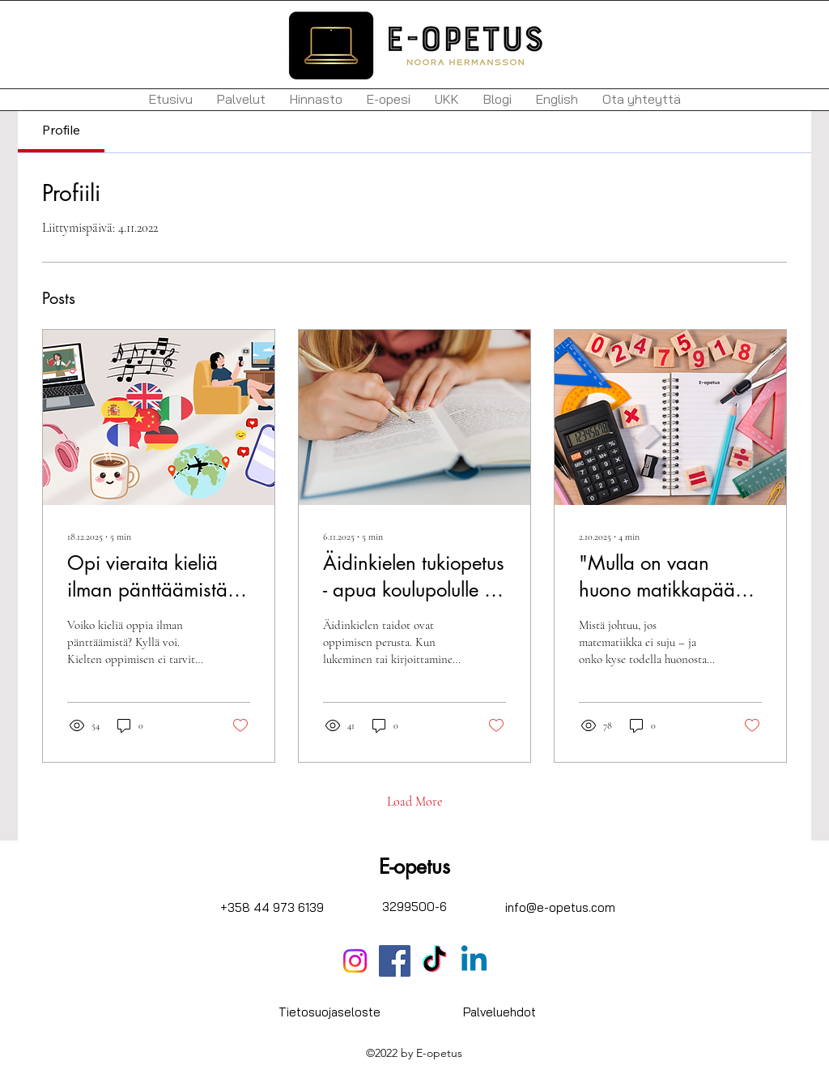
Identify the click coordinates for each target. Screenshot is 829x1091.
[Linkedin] (474, 961)
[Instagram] (355, 961)
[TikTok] (434, 961)
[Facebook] (394, 961)
